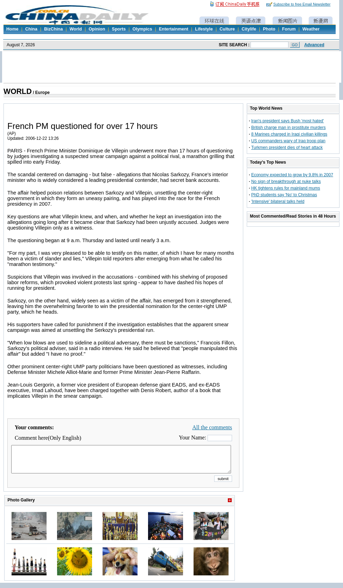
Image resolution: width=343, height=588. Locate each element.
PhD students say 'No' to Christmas (284, 194)
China (31, 29)
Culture (227, 29)
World (76, 29)
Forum (289, 29)
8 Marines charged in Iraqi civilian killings (289, 134)
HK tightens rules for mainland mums (285, 188)
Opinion (97, 29)
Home (12, 29)
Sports (119, 29)
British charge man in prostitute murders (288, 127)
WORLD (18, 91)
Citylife (248, 29)
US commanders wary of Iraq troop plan (288, 140)
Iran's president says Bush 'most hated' (287, 120)
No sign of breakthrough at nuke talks (286, 181)
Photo (269, 29)
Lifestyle (204, 29)
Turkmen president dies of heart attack (287, 147)
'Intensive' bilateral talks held (277, 201)
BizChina (53, 29)
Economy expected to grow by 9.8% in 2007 (292, 174)
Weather (311, 29)
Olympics (142, 29)
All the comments (212, 427)
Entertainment (173, 29)
